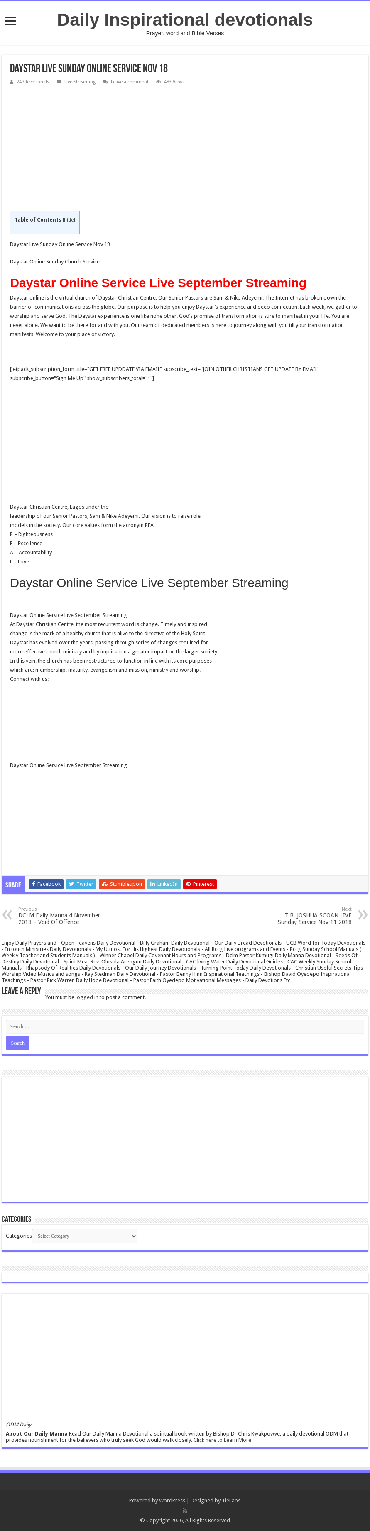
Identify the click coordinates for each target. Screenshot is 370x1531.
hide (69, 220)
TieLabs (231, 1500)
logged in (87, 997)
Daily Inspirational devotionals (185, 19)
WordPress (172, 1500)
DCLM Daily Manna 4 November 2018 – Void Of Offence (60, 916)
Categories (19, 1236)
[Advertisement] (185, 149)
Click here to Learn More (222, 1440)
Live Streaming (80, 82)
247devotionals (33, 82)
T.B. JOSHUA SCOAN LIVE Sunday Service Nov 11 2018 (309, 916)
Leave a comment (130, 82)
